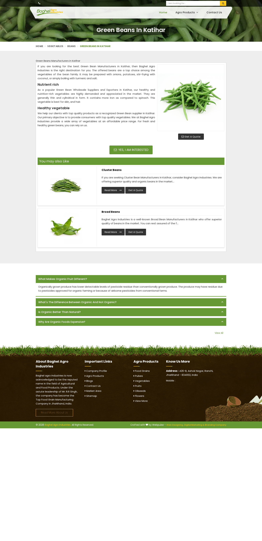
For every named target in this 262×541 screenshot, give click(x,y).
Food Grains (142, 371)
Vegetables (55, 46)
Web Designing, (174, 424)
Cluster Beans (111, 170)
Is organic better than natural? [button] (59, 312)
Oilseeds (140, 391)
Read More (113, 190)
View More (141, 401)
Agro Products (186, 12)
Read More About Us (54, 412)
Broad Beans (111, 212)
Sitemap (91, 396)
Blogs (89, 381)
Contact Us (214, 12)
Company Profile (96, 371)
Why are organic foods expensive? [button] (61, 322)
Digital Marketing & (194, 424)
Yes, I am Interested (131, 150)
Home (163, 12)
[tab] (131, 279)
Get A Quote (191, 136)
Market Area (93, 391)
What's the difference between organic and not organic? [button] (77, 302)
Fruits (138, 386)
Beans (71, 46)
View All (219, 333)
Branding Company (215, 424)
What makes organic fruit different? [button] (62, 279)
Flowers (139, 396)
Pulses (138, 376)
